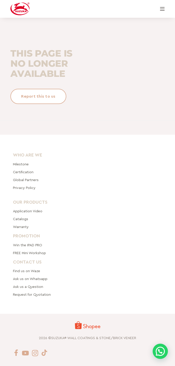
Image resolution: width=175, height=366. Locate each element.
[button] (160, 351)
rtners (26, 180)
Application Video (27, 211)
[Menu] (162, 9)
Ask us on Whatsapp (31, 279)
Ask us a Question (28, 287)
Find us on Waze (26, 271)
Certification (23, 172)
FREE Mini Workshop (29, 253)
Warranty (21, 227)
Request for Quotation (32, 295)
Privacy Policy (24, 187)
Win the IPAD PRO (27, 245)
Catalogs (20, 219)
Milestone (21, 164)
